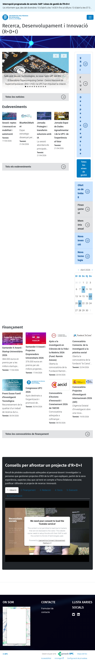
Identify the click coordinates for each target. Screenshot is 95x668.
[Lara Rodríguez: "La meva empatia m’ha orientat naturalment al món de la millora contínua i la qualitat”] (41, 86)
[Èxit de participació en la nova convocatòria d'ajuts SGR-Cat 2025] (43, 86)
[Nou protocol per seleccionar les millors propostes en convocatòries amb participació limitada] (32, 86)
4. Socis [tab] (58, 490)
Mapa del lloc (82, 654)
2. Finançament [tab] (28, 490)
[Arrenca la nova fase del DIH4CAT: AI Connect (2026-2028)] (34, 86)
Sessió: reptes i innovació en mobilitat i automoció (9, 128)
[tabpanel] (47, 531)
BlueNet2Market (27, 124)
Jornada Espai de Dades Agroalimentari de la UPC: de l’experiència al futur (61, 132)
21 (80, 303)
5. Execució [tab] (72, 490)
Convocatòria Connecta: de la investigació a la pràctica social (80, 347)
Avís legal (58, 658)
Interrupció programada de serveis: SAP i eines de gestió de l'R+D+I (36, 4)
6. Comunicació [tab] (14, 496)
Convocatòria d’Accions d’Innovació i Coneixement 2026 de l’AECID (58, 400)
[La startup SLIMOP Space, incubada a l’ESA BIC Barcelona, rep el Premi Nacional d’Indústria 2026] (36, 86)
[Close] (90, 17)
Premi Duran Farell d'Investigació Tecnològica (11, 397)
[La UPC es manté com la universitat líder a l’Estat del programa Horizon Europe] (27, 86)
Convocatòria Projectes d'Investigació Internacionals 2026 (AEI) (82, 394)
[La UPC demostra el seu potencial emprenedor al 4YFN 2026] (30, 86)
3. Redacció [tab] (45, 490)
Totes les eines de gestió (84, 168)
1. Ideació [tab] (11, 490)
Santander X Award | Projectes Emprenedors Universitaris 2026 (36, 352)
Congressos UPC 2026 (34, 390)
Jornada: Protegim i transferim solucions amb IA (44, 130)
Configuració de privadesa (77, 658)
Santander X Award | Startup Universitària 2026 (12, 351)
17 (90, 296)
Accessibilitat (46, 658)
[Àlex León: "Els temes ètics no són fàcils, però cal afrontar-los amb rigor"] (45, 86)
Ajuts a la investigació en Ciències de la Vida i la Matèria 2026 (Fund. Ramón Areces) (59, 350)
